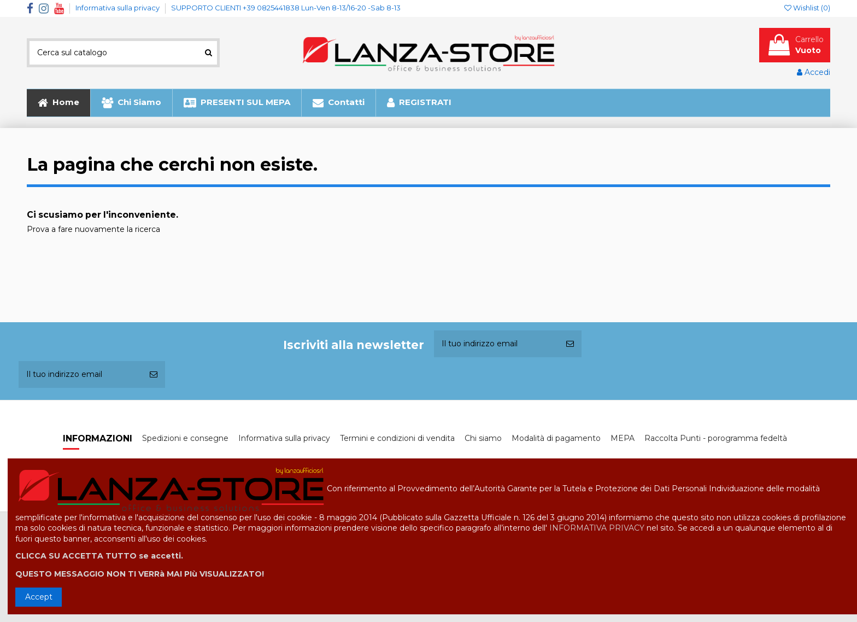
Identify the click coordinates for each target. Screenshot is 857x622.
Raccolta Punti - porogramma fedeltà (715, 438)
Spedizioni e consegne (185, 438)
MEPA (623, 438)
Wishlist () (807, 7)
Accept (38, 597)
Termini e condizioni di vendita (397, 438)
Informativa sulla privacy (118, 7)
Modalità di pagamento (556, 438)
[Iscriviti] (570, 343)
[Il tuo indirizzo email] (496, 343)
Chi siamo (483, 438)
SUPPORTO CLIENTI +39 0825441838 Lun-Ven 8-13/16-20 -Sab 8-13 (286, 7)
